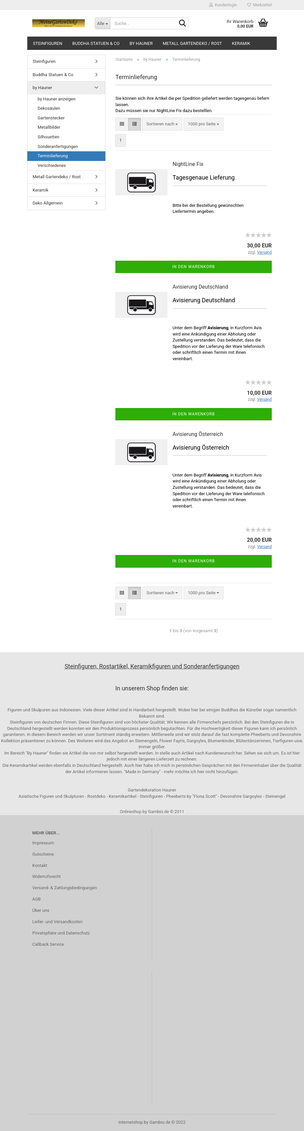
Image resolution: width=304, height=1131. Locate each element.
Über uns (40, 910)
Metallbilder (49, 127)
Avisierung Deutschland (200, 287)
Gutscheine (43, 854)
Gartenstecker (51, 117)
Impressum (43, 842)
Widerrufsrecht (46, 876)
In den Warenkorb (193, 266)
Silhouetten (48, 136)
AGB (36, 899)
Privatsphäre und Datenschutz (61, 932)
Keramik (241, 43)
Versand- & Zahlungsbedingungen (64, 887)
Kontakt (39, 865)
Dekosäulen (49, 108)
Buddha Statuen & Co (95, 43)
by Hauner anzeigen (57, 98)
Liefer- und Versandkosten (57, 921)
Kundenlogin (223, 5)
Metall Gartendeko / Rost (192, 43)
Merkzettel (259, 5)
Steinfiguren (47, 43)
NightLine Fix (188, 164)
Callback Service (48, 944)
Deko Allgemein (48, 203)
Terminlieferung (53, 155)
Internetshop (130, 1122)
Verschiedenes (52, 165)
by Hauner (141, 43)
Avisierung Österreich (198, 434)
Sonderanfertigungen (58, 146)
